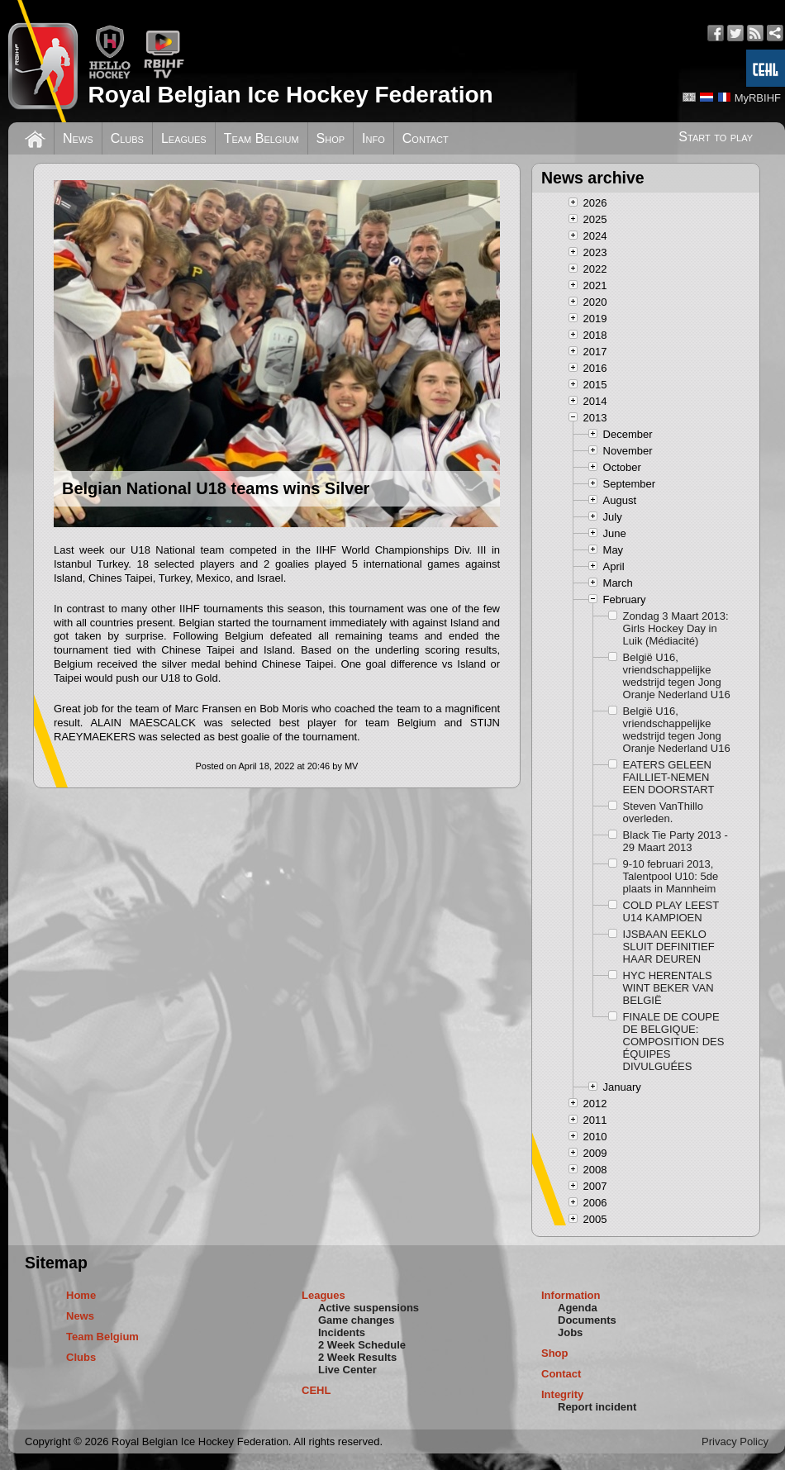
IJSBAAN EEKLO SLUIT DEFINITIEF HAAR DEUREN (669, 946)
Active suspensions (368, 1307)
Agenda (577, 1307)
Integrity (562, 1394)
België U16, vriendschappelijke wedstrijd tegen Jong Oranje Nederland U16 (676, 676)
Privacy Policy (735, 1441)
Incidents (341, 1332)
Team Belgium (261, 138)
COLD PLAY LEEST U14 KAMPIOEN (671, 911)
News (78, 138)
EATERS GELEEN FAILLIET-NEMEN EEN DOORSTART (669, 777)
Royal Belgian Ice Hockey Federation (290, 94)
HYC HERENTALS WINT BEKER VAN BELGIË (668, 987)
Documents (587, 1320)
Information (571, 1295)
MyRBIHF (758, 98)
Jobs (570, 1332)
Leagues (184, 138)
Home (81, 1295)
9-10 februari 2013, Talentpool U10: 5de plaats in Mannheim (671, 876)
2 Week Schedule (362, 1345)
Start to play (715, 137)
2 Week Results (357, 1357)
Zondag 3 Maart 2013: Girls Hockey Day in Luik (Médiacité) (676, 628)
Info (373, 138)
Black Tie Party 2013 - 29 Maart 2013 (675, 841)
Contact (425, 138)
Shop (330, 138)
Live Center (347, 1369)
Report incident (597, 1407)
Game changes (356, 1320)
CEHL (316, 1390)
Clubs (127, 138)
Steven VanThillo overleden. (663, 812)
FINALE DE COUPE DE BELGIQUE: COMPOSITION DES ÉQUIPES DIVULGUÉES (674, 1042)
